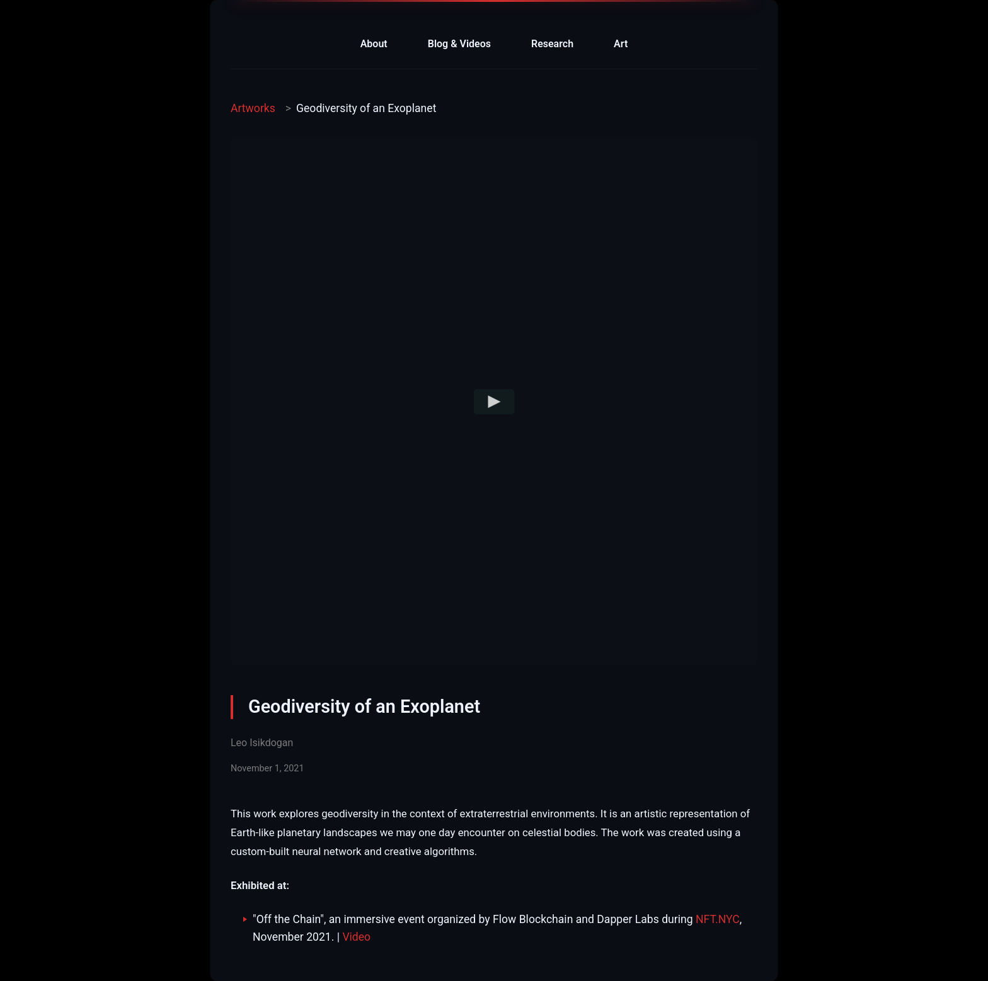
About (374, 44)
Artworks (253, 108)
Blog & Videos (459, 44)
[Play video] (494, 401)
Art (621, 44)
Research (552, 44)
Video (356, 937)
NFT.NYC (718, 919)
